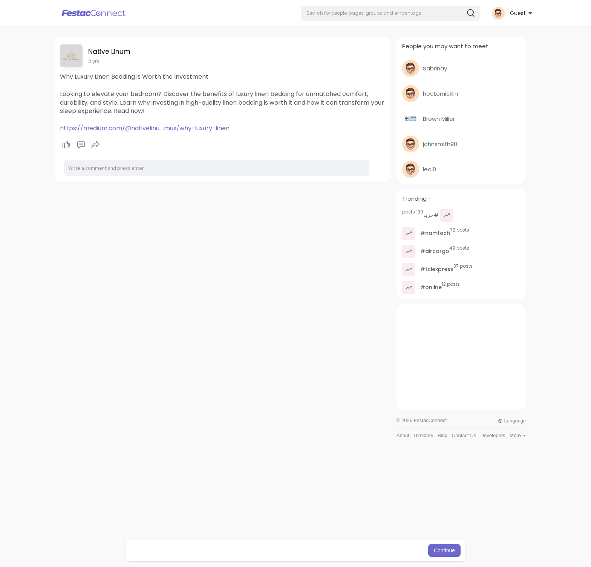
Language (512, 420)
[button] (390, 13)
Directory (423, 435)
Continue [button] (444, 550)
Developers (493, 435)
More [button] (518, 435)
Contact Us (464, 435)
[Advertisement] (461, 357)
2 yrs (94, 61)
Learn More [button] (334, 550)
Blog (442, 435)
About (403, 435)
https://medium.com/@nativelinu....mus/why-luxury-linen (145, 128)
